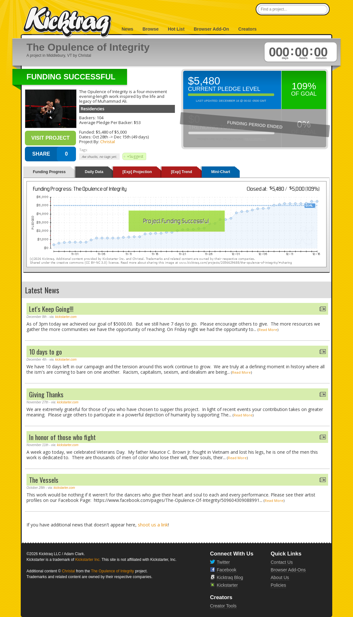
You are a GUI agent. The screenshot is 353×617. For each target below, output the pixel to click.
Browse (150, 29)
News (127, 29)
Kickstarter (227, 585)
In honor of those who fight (62, 437)
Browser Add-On (211, 29)
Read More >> (255, 139)
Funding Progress (49, 172)
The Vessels (43, 480)
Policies (278, 585)
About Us (280, 577)
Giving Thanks (46, 394)
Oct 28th (100, 137)
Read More (268, 329)
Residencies (92, 109)
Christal (107, 141)
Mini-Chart (220, 172)
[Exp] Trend (181, 172)
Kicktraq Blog (230, 577)
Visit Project (50, 138)
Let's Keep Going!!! (51, 309)
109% (304, 86)
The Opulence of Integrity (112, 571)
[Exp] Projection (137, 172)
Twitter (223, 562)
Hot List (176, 29)
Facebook (226, 569)
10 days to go (45, 351)
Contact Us (282, 562)
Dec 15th (122, 137)
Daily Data (94, 172)
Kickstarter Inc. (88, 559)
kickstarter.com (66, 317)
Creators (247, 29)
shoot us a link (153, 525)
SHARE (41, 154)
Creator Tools (223, 605)
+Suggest (135, 156)
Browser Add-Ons (288, 569)
